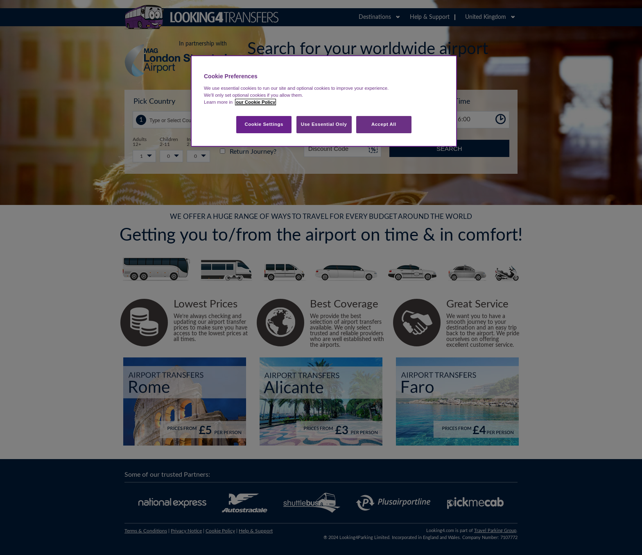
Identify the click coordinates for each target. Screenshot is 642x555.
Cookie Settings (263, 124)
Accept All (383, 124)
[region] (324, 101)
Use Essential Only (324, 124)
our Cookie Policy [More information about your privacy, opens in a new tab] (255, 102)
